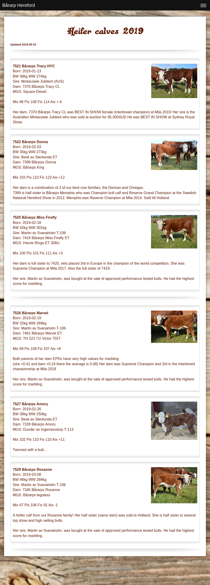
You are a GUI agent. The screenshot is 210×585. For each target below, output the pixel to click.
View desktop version (105, 576)
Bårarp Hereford (18, 5)
